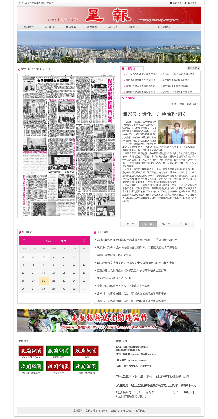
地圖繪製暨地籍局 (86, 371)
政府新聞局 (58, 356)
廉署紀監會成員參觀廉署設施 (140, 85)
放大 (182, 104)
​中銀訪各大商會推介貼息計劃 (114, 278)
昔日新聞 (50, 27)
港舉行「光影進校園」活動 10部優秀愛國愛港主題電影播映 (131, 293)
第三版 (166, 224)
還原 (189, 104)
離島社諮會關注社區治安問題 (140, 79)
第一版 (130, 224)
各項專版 (71, 27)
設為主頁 (177, 3)
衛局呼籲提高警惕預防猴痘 (176, 85)
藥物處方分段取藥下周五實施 (177, 91)
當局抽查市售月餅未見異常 (176, 79)
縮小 (195, 104)
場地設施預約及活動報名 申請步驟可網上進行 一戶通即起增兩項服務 (137, 239)
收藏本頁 (192, 3)
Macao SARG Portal (31, 356)
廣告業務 (92, 27)
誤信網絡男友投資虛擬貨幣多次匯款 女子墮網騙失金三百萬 (131, 270)
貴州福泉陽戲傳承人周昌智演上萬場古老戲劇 (123, 285)
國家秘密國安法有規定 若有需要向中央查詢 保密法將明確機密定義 (136, 262)
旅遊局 (86, 356)
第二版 (148, 224)
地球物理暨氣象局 (31, 371)
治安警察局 (58, 371)
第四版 (184, 224)
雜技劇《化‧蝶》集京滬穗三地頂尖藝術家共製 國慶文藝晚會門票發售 (137, 247)
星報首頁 (29, 27)
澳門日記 (134, 27)
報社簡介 (113, 27)
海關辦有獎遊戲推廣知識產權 (140, 91)
